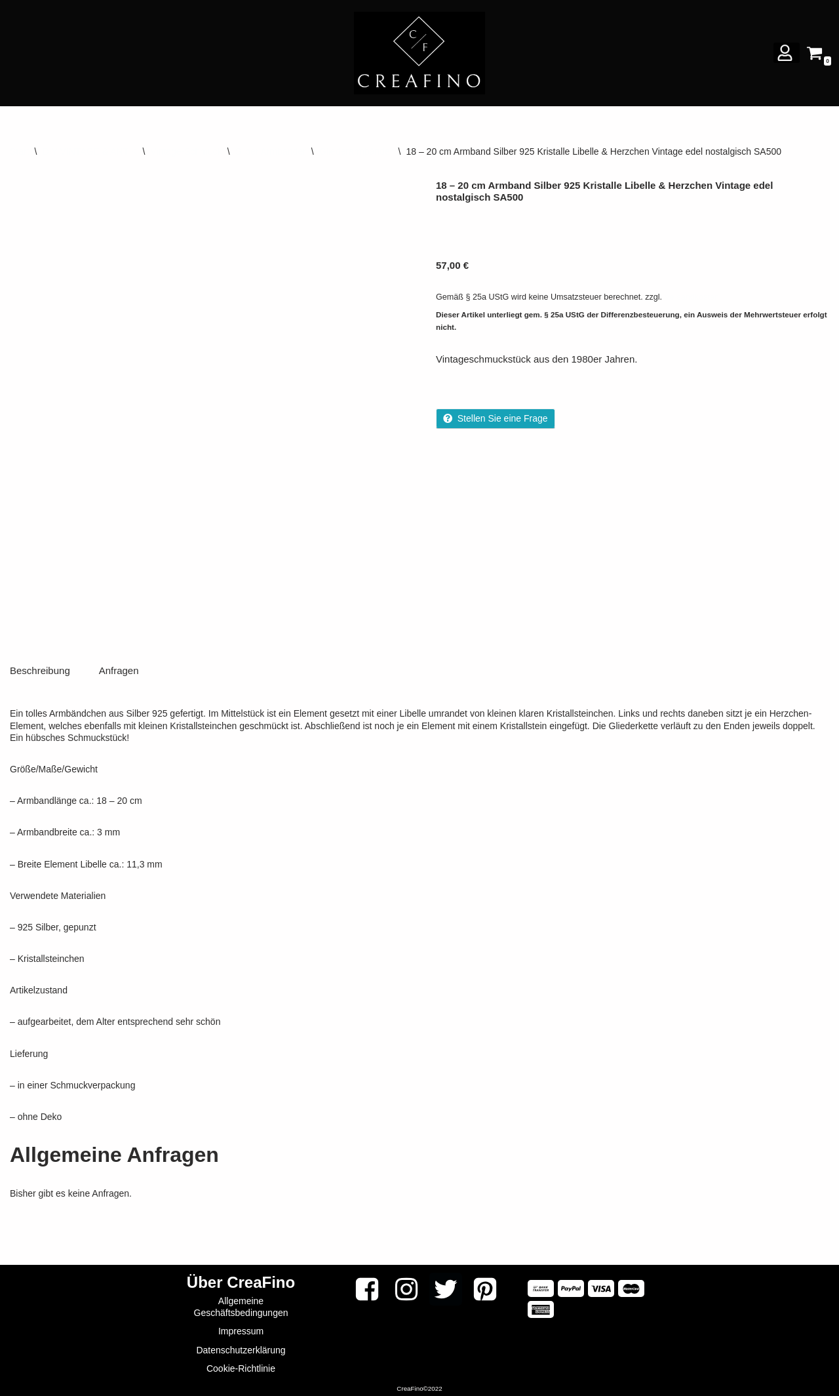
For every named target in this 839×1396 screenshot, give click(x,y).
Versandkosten (692, 297)
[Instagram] (406, 1286)
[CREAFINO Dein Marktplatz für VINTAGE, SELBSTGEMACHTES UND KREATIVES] (419, 53)
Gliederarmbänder (356, 151)
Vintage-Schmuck (186, 151)
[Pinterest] (485, 1286)
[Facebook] (367, 1286)
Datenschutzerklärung (240, 1347)
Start (19, 151)
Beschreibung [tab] (40, 667)
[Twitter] (445, 1286)
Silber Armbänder (270, 151)
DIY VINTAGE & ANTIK (89, 151)
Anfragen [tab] (119, 667)
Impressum (240, 1329)
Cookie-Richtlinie (240, 1366)
